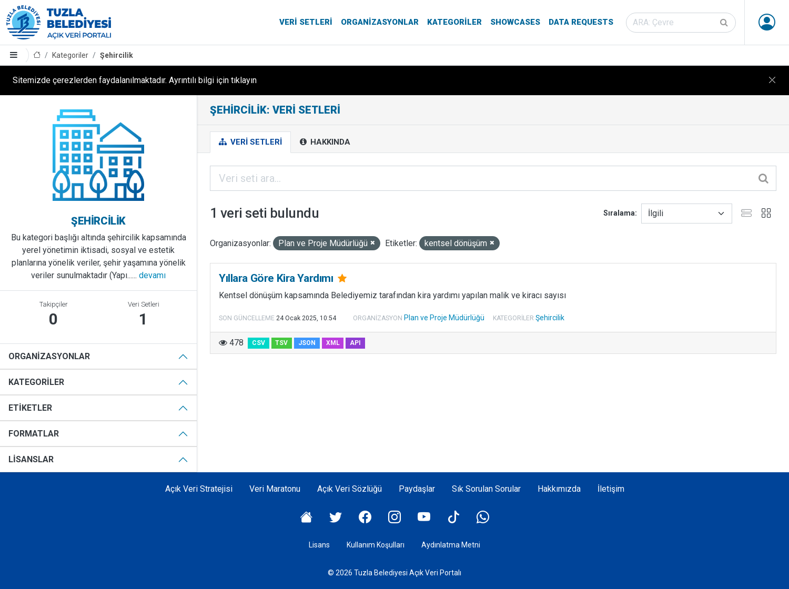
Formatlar (33, 434)
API (355, 343)
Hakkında (325, 142)
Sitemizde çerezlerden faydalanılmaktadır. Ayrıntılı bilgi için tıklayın (135, 80)
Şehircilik (116, 55)
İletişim (611, 489)
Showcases (515, 22)
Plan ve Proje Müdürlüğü (444, 317)
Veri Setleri (305, 22)
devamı (152, 275)
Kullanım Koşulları (375, 545)
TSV (281, 343)
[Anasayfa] (37, 55)
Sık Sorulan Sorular (486, 489)
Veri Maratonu (274, 489)
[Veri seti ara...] (493, 178)
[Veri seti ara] (681, 23)
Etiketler (30, 408)
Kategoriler (454, 22)
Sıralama (619, 213)
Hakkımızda (559, 489)
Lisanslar (31, 459)
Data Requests (581, 22)
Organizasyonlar (380, 22)
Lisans (319, 545)
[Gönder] (725, 23)
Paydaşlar (417, 489)
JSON (307, 343)
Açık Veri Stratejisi (198, 489)
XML (333, 343)
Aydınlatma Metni (450, 545)
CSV (258, 343)
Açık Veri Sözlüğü (349, 489)
